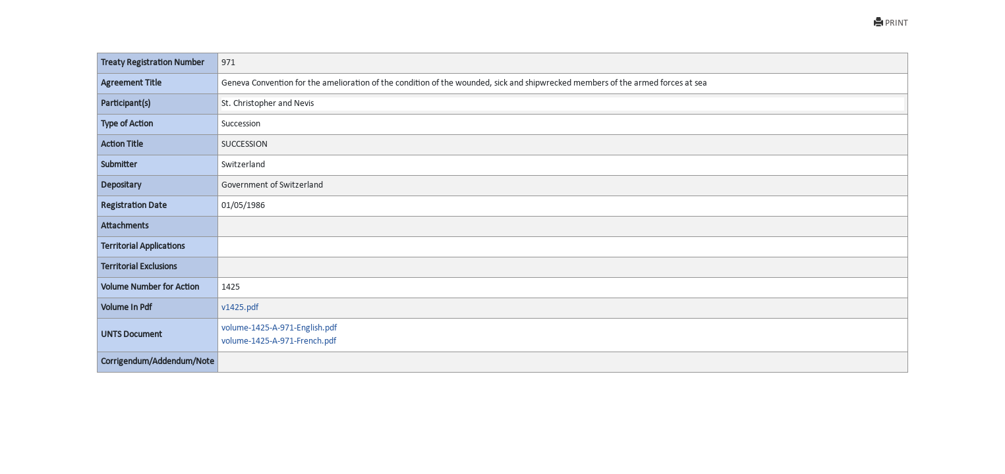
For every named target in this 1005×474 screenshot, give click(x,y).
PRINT (891, 22)
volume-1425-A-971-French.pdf (278, 341)
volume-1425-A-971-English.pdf (279, 328)
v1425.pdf (239, 308)
